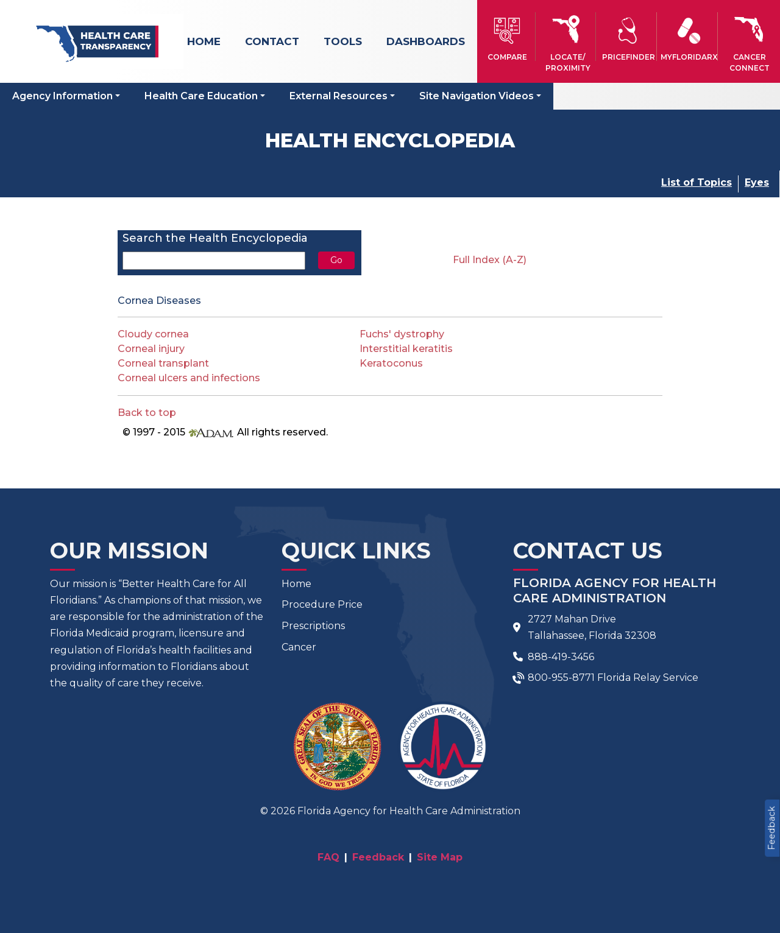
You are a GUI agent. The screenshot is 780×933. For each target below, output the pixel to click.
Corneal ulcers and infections (189, 378)
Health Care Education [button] (201, 96)
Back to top (147, 412)
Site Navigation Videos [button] (476, 96)
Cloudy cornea (153, 334)
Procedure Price (322, 604)
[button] (507, 36)
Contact (272, 41)
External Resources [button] (338, 96)
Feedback (771, 828)
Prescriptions (313, 626)
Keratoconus (391, 363)
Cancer (299, 647)
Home (204, 41)
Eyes (757, 182)
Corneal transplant (163, 363)
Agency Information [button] (62, 96)
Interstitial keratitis (406, 348)
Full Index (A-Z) (489, 260)
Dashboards (425, 41)
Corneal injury (151, 348)
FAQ (328, 857)
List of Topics (696, 182)
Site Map (440, 857)
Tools (343, 41)
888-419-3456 (561, 657)
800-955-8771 (561, 677)
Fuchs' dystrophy (402, 334)
